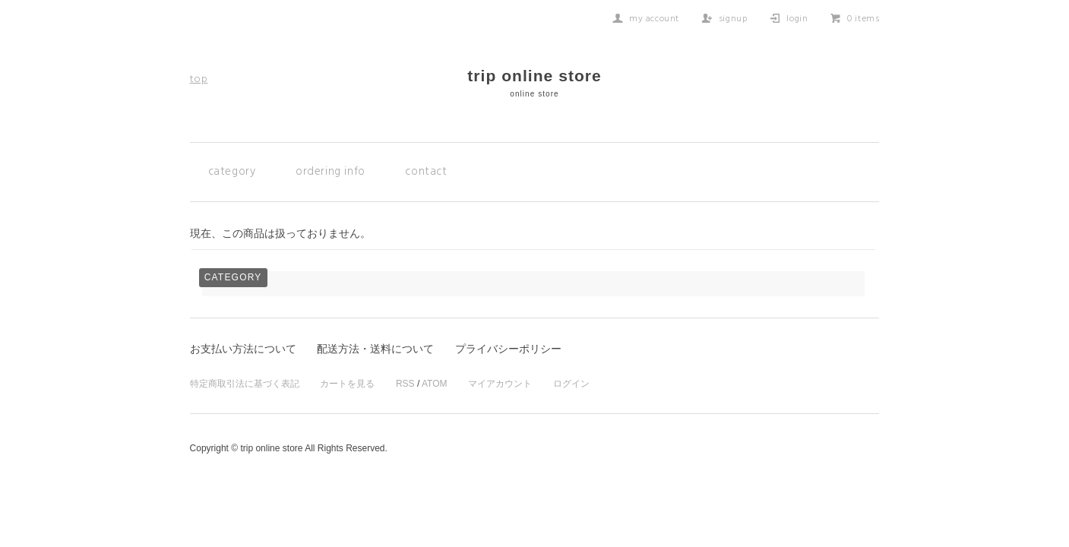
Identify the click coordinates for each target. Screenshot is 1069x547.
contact (426, 172)
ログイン (571, 383)
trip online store (534, 82)
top (199, 79)
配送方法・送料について (375, 349)
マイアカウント (500, 383)
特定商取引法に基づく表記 (244, 383)
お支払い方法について (243, 349)
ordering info (330, 172)
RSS (405, 383)
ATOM (435, 383)
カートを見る (347, 383)
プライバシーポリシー (508, 349)
